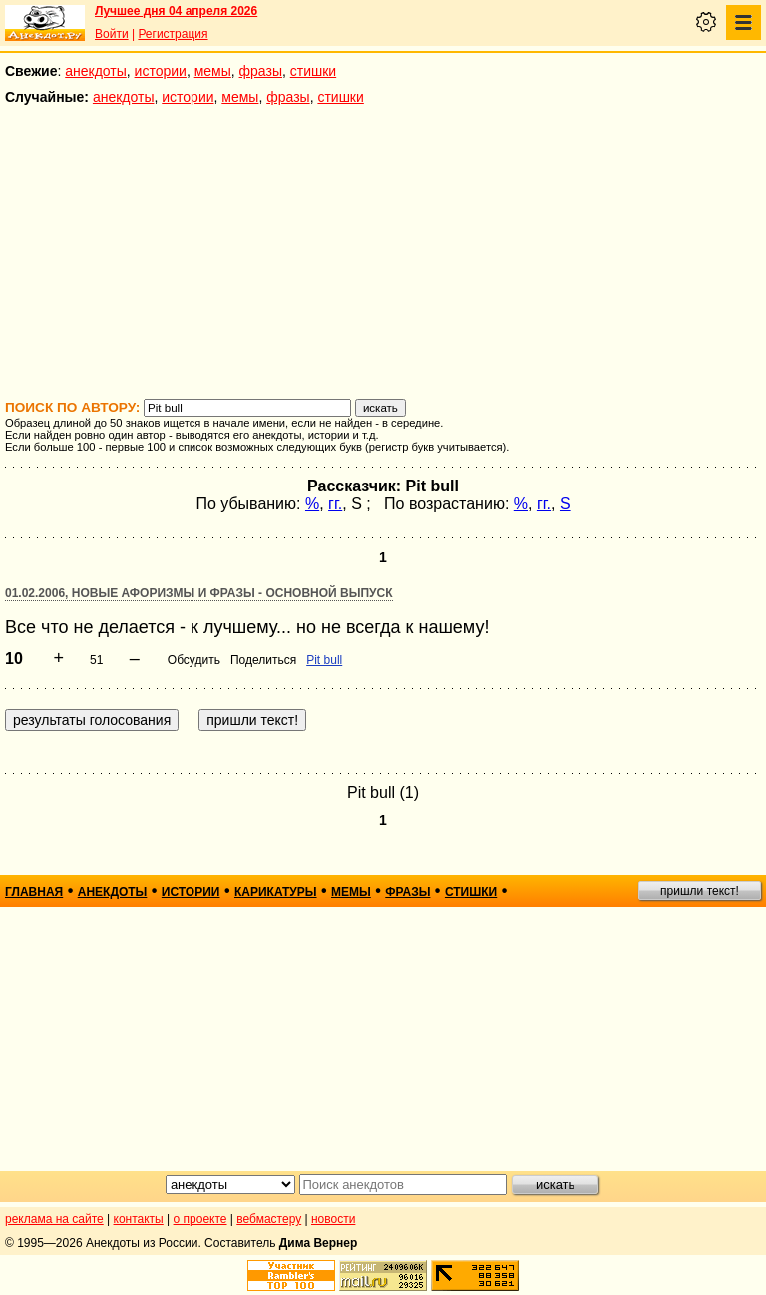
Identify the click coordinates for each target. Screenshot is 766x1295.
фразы (260, 71)
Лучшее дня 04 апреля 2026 (176, 11)
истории (161, 71)
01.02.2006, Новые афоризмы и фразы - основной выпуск (199, 593)
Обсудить (194, 660)
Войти (112, 34)
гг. (335, 503)
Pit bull (324, 660)
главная (34, 892)
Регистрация (172, 34)
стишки (313, 71)
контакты (139, 1219)
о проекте (200, 1219)
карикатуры (275, 892)
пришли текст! (699, 891)
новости (333, 1219)
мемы (212, 71)
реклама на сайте (54, 1219)
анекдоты (96, 71)
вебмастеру (268, 1219)
